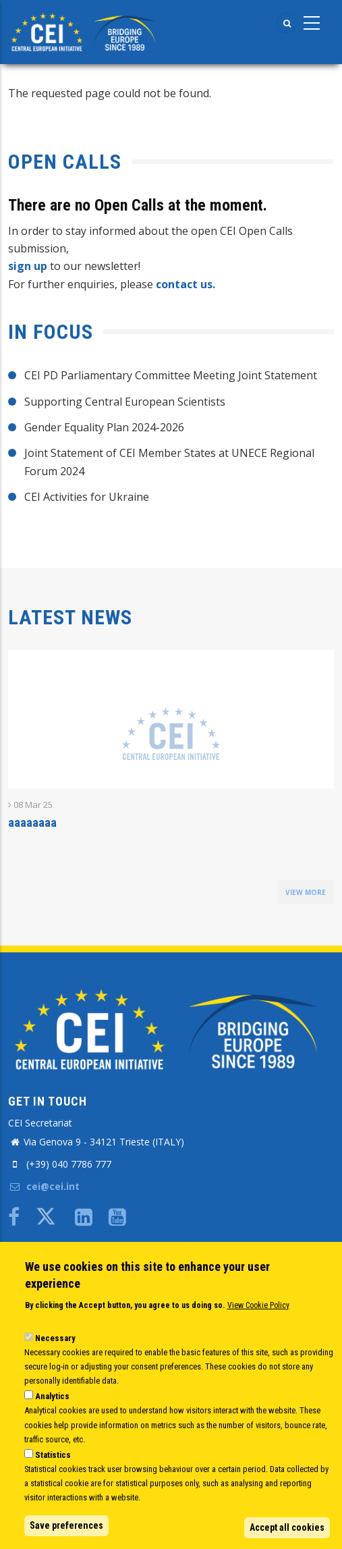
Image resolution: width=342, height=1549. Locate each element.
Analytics (52, 1396)
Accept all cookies (287, 1527)
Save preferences (66, 1525)
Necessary (55, 1338)
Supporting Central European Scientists (124, 401)
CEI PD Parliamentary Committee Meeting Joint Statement (170, 375)
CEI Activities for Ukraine (86, 496)
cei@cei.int (44, 1186)
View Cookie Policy (258, 1305)
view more (305, 892)
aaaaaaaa (32, 822)
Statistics (53, 1455)
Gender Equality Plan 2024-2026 (104, 427)
